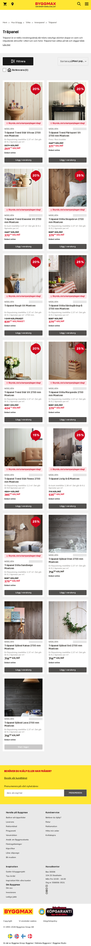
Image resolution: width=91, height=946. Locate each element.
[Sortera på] (73, 61)
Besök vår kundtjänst (15, 778)
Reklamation (51, 826)
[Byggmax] (45, 5)
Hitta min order (52, 831)
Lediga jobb (11, 897)
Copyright (7, 921)
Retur (48, 822)
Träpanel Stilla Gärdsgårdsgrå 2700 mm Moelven (65, 307)
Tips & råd (10, 876)
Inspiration (12, 866)
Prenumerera (75, 793)
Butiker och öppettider (16, 817)
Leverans (10, 822)
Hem (5, 22)
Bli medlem (11, 857)
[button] (41, 912)
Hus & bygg (16, 22)
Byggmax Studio (59, 943)
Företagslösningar (14, 844)
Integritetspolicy (50, 921)
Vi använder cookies (27, 921)
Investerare (11, 892)
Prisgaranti (11, 831)
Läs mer (6, 44)
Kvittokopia (51, 835)
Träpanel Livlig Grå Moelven (64, 478)
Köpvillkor (10, 848)
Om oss (9, 888)
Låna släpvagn (12, 853)
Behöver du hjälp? (53, 817)
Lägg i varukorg (23, 160)
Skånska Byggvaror (43, 943)
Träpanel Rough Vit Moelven (20, 305)
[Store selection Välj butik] (12, 4)
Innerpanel (40, 22)
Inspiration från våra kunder (18, 880)
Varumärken (11, 835)
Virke (28, 22)
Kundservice (53, 812)
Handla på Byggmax (17, 812)
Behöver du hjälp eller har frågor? (28, 771)
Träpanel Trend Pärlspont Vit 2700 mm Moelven (65, 134)
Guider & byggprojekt (15, 871)
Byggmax (29, 943)
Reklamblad (11, 826)
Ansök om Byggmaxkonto (17, 839)
